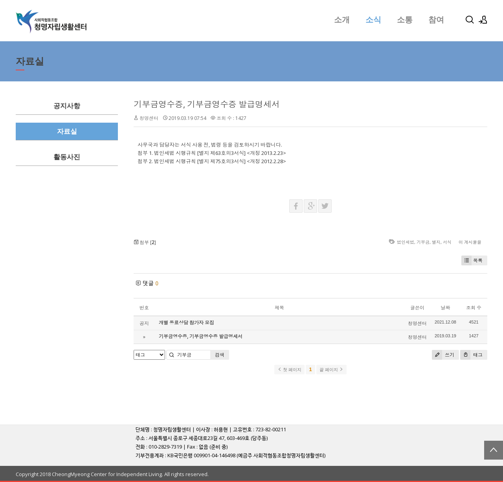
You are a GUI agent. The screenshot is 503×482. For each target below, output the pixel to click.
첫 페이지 (289, 369)
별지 (436, 242)
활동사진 (66, 157)
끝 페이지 (331, 369)
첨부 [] (145, 242)
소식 (373, 19)
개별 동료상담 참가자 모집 (186, 322)
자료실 (67, 131)
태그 (471, 355)
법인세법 (405, 242)
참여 (436, 19)
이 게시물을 (470, 242)
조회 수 (473, 307)
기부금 (423, 242)
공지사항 (66, 106)
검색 (219, 354)
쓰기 (443, 355)
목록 (472, 260)
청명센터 (149, 118)
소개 (342, 19)
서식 (447, 242)
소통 (405, 19)
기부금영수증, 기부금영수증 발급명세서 (207, 104)
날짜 (445, 307)
